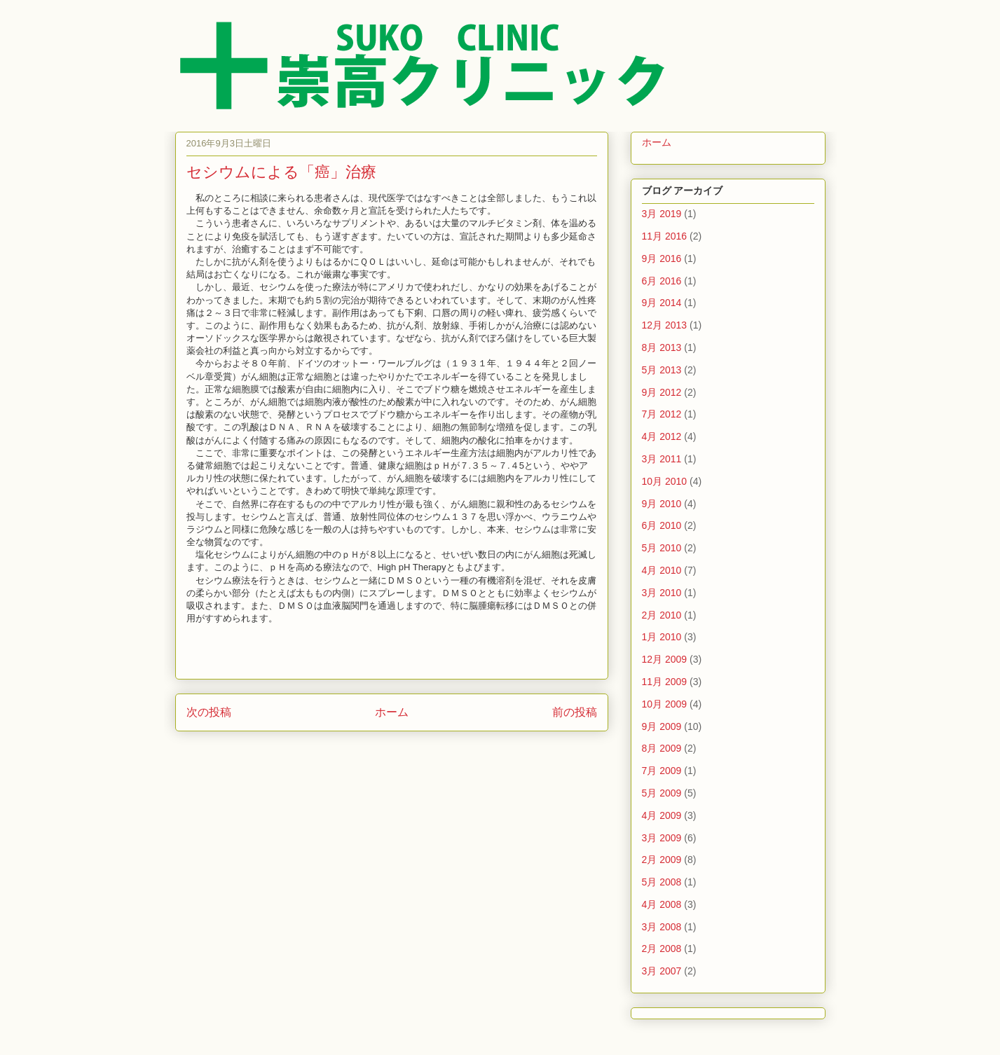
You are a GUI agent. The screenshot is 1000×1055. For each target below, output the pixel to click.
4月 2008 (662, 904)
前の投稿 (574, 712)
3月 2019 (662, 213)
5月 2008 (662, 882)
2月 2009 (662, 859)
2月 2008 (662, 948)
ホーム (392, 712)
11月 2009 (664, 681)
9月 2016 (662, 258)
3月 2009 (662, 837)
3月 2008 (662, 926)
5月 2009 (662, 793)
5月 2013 (662, 369)
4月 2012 (662, 436)
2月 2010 (662, 615)
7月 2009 (662, 770)
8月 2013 (662, 347)
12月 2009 (664, 659)
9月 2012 (662, 392)
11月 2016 (664, 236)
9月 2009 (662, 726)
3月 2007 (662, 971)
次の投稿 (208, 712)
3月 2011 (662, 458)
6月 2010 (662, 525)
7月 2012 (662, 414)
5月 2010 (662, 547)
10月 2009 (664, 704)
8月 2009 (662, 748)
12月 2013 (664, 325)
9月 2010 (662, 503)
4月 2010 (662, 570)
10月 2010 (664, 481)
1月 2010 (662, 636)
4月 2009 (662, 815)
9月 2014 (662, 302)
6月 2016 (662, 281)
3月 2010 (662, 592)
